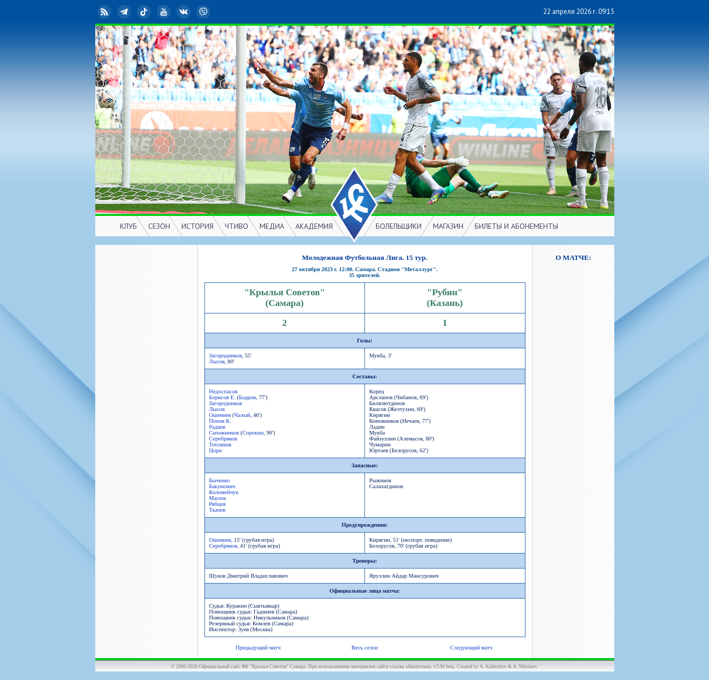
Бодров (247, 397)
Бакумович (222, 486)
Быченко (219, 480)
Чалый (242, 415)
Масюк (217, 498)
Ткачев (217, 510)
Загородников (225, 355)
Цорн (215, 450)
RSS (105, 12)
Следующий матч (471, 648)
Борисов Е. (222, 397)
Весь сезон (365, 648)
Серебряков (223, 439)
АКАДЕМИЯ (314, 226)
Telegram (125, 12)
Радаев (217, 427)
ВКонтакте (185, 12)
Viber (204, 12)
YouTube (165, 12)
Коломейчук (224, 492)
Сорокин (253, 433)
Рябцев (217, 504)
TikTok (145, 12)
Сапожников (224, 433)
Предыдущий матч (257, 648)
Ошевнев (220, 415)
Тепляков (220, 444)
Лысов (217, 361)
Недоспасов (223, 391)
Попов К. (220, 421)
